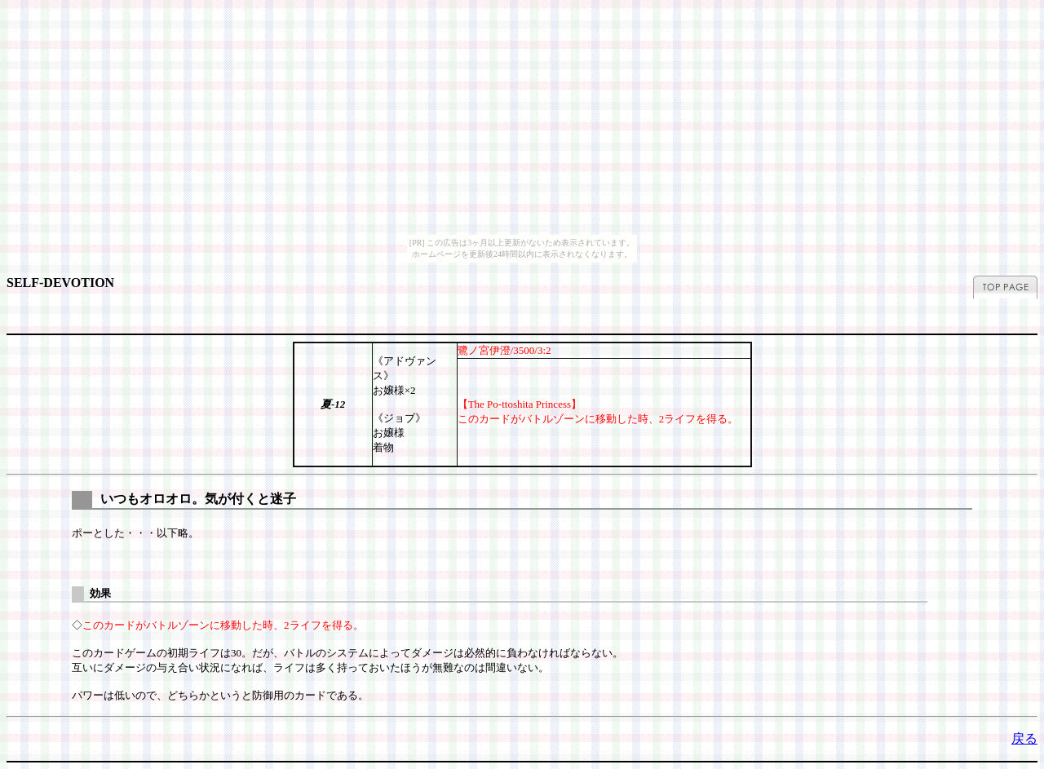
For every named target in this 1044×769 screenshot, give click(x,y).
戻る (1024, 738)
